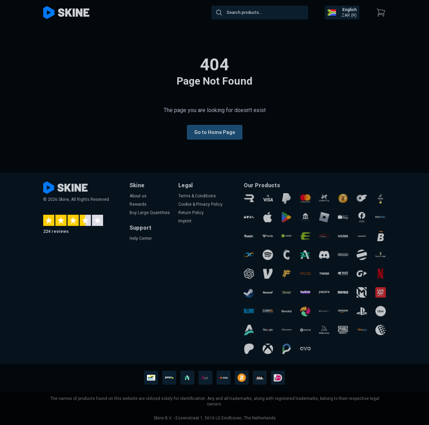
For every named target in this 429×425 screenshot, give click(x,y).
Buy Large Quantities (150, 212)
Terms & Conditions (197, 196)
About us (138, 196)
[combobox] (259, 12)
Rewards (138, 204)
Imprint (185, 221)
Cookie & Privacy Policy (200, 204)
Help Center (141, 238)
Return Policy (191, 212)
